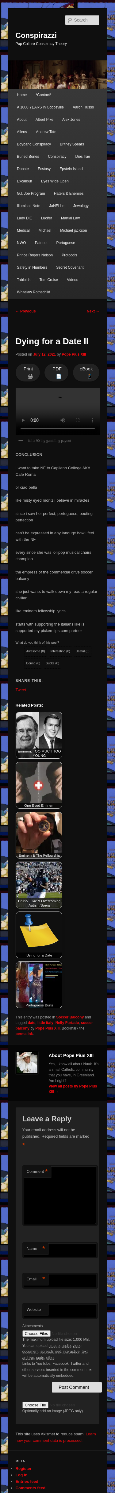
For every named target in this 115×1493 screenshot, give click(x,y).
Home (22, 95)
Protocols (69, 255)
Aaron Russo (83, 107)
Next (93, 311)
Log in (22, 1475)
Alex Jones (71, 119)
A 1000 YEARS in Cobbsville (40, 107)
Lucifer (46, 218)
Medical (23, 230)
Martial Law (70, 218)
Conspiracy (57, 156)
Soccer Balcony (70, 1017)
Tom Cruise (48, 280)
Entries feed (27, 1481)
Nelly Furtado (67, 1023)
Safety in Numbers (32, 267)
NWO (21, 243)
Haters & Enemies (69, 193)
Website (34, 1309)
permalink (24, 1034)
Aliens (22, 132)
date (32, 1023)
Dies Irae (82, 156)
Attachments (32, 1326)
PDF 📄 (57, 372)
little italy (45, 1023)
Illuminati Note (28, 206)
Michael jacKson (73, 230)
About (21, 119)
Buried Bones (28, 156)
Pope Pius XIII (74, 354)
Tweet (21, 689)
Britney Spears (72, 144)
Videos (72, 280)
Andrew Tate (46, 132)
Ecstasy (44, 169)
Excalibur (24, 181)
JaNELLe (56, 206)
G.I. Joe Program (31, 193)
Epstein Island (70, 169)
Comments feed (31, 1488)
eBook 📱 (86, 372)
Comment (37, 1171)
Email (36, 1279)
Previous (26, 311)
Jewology (81, 206)
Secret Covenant (69, 267)
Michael (45, 230)
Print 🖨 (28, 372)
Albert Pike (44, 119)
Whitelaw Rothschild (33, 292)
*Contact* (43, 95)
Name (36, 1248)
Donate (23, 169)
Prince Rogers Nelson (35, 255)
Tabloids (23, 280)
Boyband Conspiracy (34, 144)
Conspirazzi (36, 35)
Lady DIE (24, 218)
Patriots (41, 243)
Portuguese (65, 243)
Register (24, 1468)
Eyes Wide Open (55, 181)
